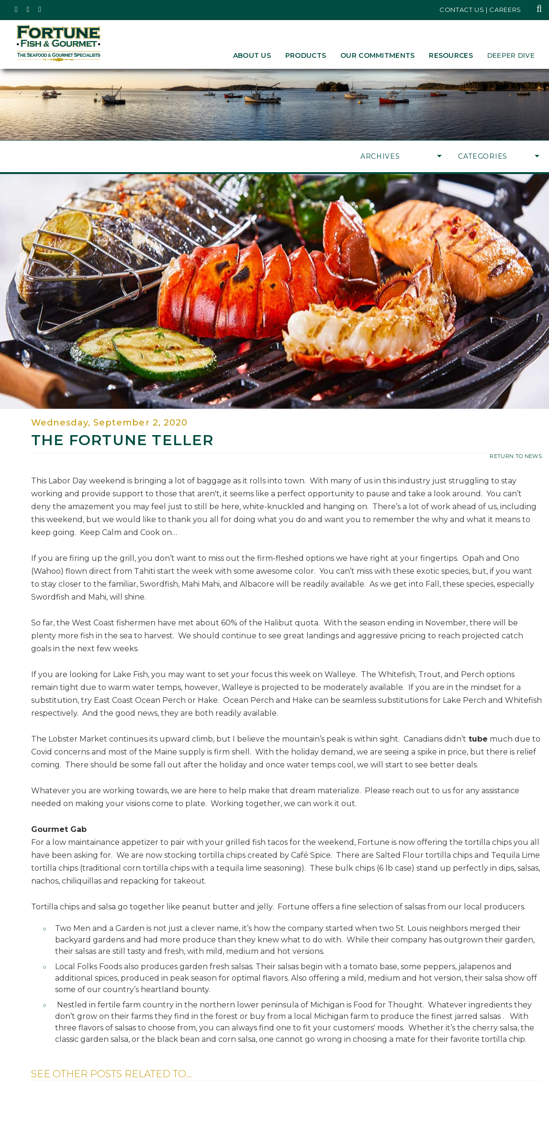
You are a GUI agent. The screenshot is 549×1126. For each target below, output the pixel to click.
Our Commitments (377, 55)
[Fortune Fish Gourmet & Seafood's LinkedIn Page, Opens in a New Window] (40, 9)
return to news (516, 456)
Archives (401, 156)
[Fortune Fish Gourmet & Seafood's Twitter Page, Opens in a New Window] (16, 9)
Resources (451, 55)
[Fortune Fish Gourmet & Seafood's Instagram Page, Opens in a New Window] (28, 9)
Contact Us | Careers (480, 9)
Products (305, 55)
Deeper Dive (511, 55)
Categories (498, 156)
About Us (252, 55)
